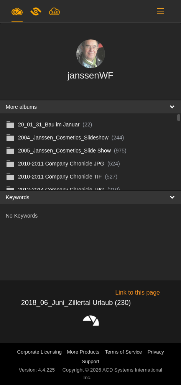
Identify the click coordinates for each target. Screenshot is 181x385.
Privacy (156, 352)
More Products (83, 352)
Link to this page (137, 292)
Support (90, 361)
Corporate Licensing (40, 352)
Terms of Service (123, 352)
